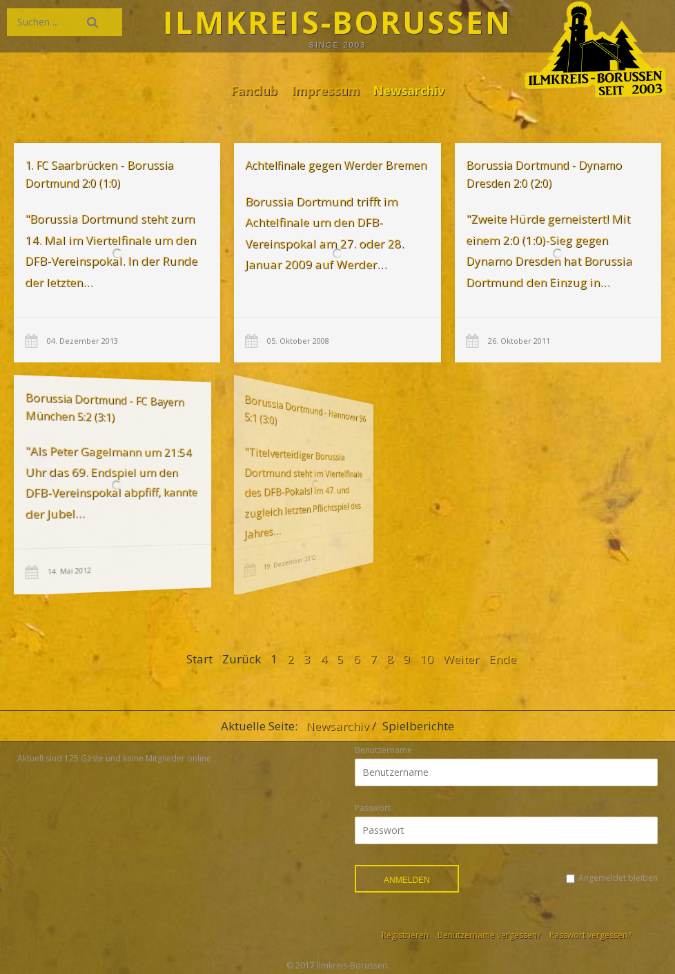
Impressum (325, 90)
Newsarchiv (408, 90)
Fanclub (254, 90)
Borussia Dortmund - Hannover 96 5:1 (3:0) (266, 411)
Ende (502, 659)
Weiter (461, 659)
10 (426, 659)
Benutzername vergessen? (489, 935)
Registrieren (405, 935)
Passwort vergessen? (590, 935)
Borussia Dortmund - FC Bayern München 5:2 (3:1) (90, 410)
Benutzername (383, 750)
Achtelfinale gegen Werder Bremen (336, 165)
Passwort (373, 808)
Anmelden (407, 880)
